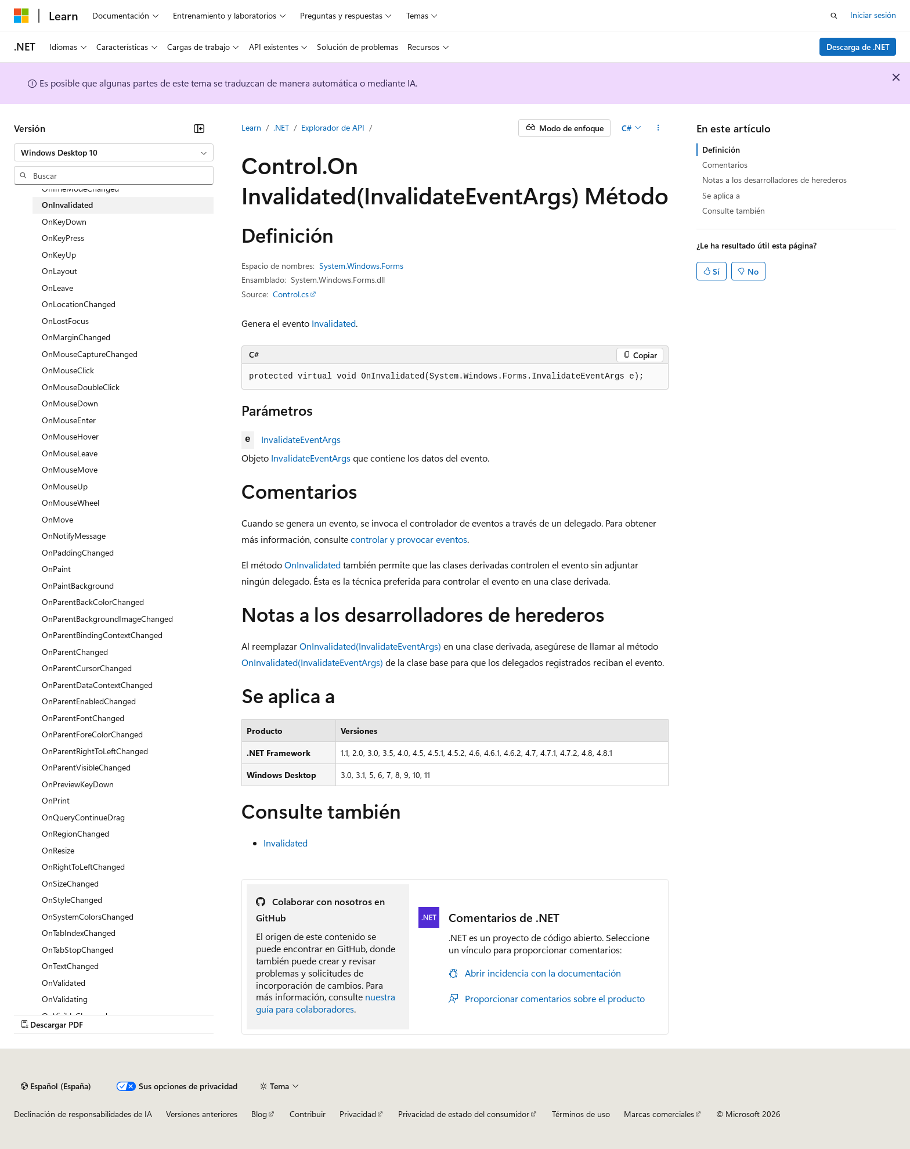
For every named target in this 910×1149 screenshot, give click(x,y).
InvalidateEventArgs (301, 439)
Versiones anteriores (201, 1113)
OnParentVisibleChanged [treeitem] (86, 767)
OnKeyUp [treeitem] (59, 254)
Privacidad (358, 1113)
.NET (281, 127)
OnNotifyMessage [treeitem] (74, 535)
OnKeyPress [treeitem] (63, 237)
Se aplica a (721, 195)
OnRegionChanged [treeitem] (75, 833)
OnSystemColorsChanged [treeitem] (87, 916)
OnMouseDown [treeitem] (70, 403)
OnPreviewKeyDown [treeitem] (78, 784)
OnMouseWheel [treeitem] (70, 502)
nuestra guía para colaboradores (325, 1002)
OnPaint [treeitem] (56, 568)
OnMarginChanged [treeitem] (76, 337)
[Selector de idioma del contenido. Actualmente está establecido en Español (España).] (56, 1086)
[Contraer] (199, 128)
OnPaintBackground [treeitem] (78, 585)
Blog (259, 1113)
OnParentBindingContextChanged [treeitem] (102, 634)
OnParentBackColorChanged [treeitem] (93, 601)
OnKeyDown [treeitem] (64, 221)
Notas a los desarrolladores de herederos (774, 179)
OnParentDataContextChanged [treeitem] (97, 684)
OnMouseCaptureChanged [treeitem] (90, 353)
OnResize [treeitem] (58, 850)
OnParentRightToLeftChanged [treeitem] (95, 751)
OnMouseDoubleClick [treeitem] (81, 386)
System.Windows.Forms (361, 265)
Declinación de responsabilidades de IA (83, 1113)
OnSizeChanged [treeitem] (70, 883)
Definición (721, 149)
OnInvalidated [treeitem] (67, 204)
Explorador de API (332, 127)
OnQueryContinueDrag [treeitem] (83, 817)
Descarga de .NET (858, 46)
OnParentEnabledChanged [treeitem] (89, 701)
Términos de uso (581, 1113)
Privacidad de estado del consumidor (463, 1113)
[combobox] (114, 152)
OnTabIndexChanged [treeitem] (78, 932)
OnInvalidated (312, 565)
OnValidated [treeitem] (63, 982)
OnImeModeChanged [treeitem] (80, 188)
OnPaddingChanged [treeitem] (78, 552)
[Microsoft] (21, 15)
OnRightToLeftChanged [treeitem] (83, 866)
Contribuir (308, 1113)
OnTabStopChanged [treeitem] (77, 949)
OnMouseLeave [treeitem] (70, 453)
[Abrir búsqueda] (834, 15)
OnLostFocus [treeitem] (65, 320)
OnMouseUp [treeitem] (65, 486)
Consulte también (733, 210)
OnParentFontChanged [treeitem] (83, 717)
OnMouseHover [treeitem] (70, 436)
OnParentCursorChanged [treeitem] (87, 667)
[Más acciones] (658, 128)
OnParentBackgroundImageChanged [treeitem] (107, 618)
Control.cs (291, 294)
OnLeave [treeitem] (57, 287)
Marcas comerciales (659, 1113)
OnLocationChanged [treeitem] (78, 303)
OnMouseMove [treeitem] (70, 469)
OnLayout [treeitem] (59, 270)
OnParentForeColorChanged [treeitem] (92, 734)
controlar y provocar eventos (409, 539)
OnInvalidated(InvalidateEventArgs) (370, 646)
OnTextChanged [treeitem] (70, 965)
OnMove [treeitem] (57, 519)
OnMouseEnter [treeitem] (69, 420)
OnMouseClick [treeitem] (68, 370)
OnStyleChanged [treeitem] (72, 899)
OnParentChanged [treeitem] (75, 651)
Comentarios (725, 164)
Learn (251, 127)
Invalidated (334, 323)
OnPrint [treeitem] (56, 800)
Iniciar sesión (873, 14)
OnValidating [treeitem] (65, 998)
